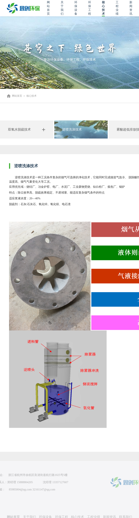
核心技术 (31, 95)
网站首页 (17, 95)
